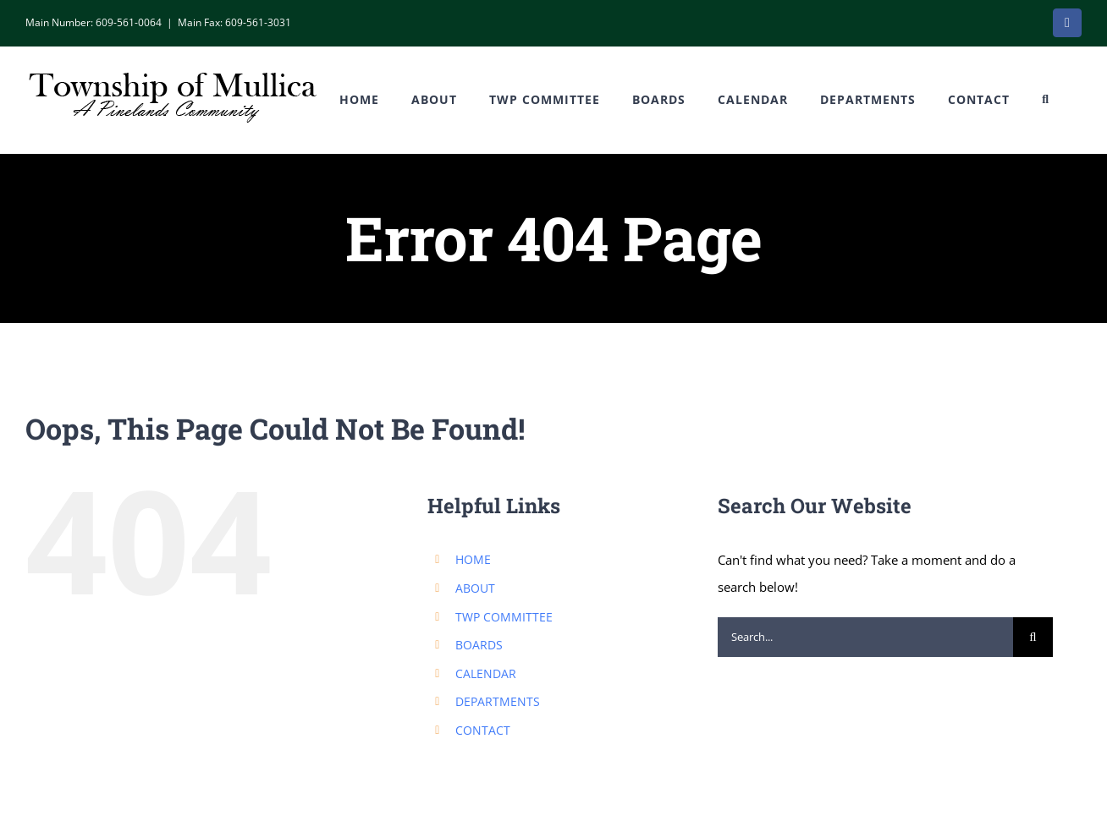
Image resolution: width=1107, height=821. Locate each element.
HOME (473, 559)
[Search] (1033, 637)
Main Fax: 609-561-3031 (234, 22)
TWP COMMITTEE (504, 617)
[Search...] (865, 637)
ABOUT (475, 588)
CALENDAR (485, 673)
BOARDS (479, 645)
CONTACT (482, 730)
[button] (1045, 100)
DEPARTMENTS (497, 701)
